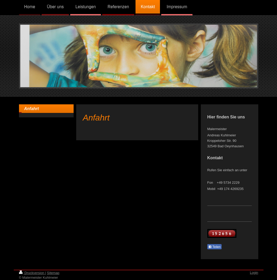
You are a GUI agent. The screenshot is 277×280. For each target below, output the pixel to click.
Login (254, 273)
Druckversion (32, 273)
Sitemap (53, 273)
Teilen (214, 247)
